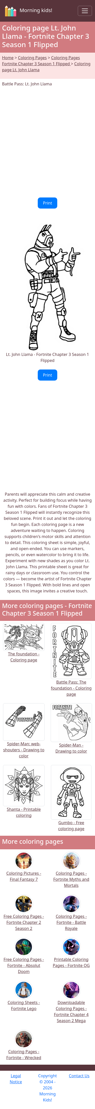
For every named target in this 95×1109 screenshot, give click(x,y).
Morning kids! (27, 10)
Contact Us (79, 1076)
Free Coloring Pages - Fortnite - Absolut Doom (24, 959)
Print (47, 203)
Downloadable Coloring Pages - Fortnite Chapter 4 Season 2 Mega (71, 1005)
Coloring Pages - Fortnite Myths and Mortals (71, 873)
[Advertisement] (47, 142)
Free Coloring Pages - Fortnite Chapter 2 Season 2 (24, 916)
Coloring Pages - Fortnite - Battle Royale (71, 916)
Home (8, 57)
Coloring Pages (32, 57)
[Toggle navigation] (85, 11)
